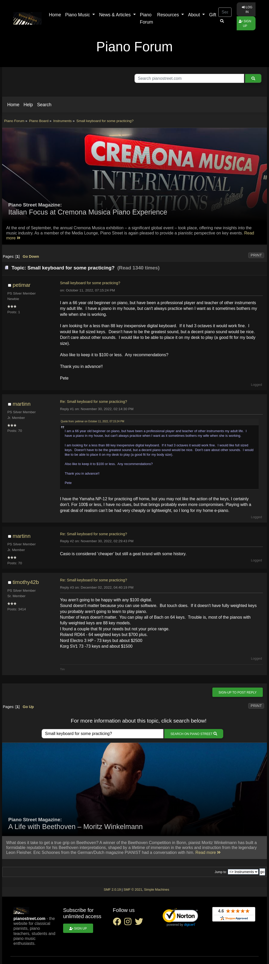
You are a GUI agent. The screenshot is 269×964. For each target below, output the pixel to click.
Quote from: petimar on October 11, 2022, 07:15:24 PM (92, 421)
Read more (208, 852)
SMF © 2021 (132, 889)
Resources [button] (168, 14)
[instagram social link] (129, 923)
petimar (22, 285)
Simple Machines (156, 889)
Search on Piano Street (193, 734)
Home (55, 14)
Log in (247, 9)
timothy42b (26, 582)
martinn (22, 404)
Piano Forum (146, 18)
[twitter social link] (140, 923)
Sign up (245, 23)
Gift (212, 14)
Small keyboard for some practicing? (90, 283)
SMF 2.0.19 (112, 889)
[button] (13, 104)
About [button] (194, 14)
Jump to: (221, 872)
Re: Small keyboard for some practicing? (93, 401)
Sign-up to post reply (238, 692)
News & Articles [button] (115, 14)
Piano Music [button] (78, 14)
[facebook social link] (118, 923)
